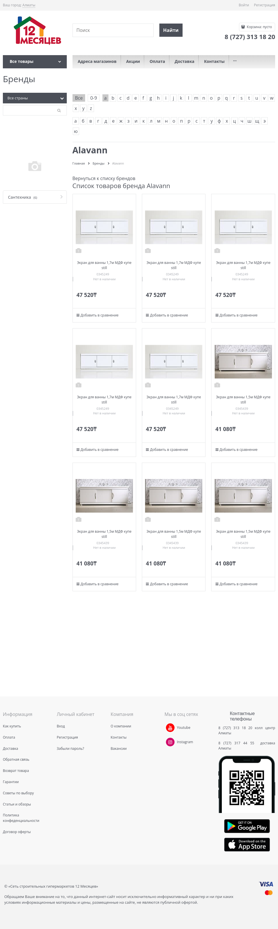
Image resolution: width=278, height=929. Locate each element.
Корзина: (259, 26)
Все (79, 98)
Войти (244, 5)
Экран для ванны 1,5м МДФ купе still (243, 400)
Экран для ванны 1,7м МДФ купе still (104, 265)
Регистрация (264, 5)
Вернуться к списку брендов (104, 178)
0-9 (93, 98)
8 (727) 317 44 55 (237, 743)
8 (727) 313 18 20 (235, 727)
